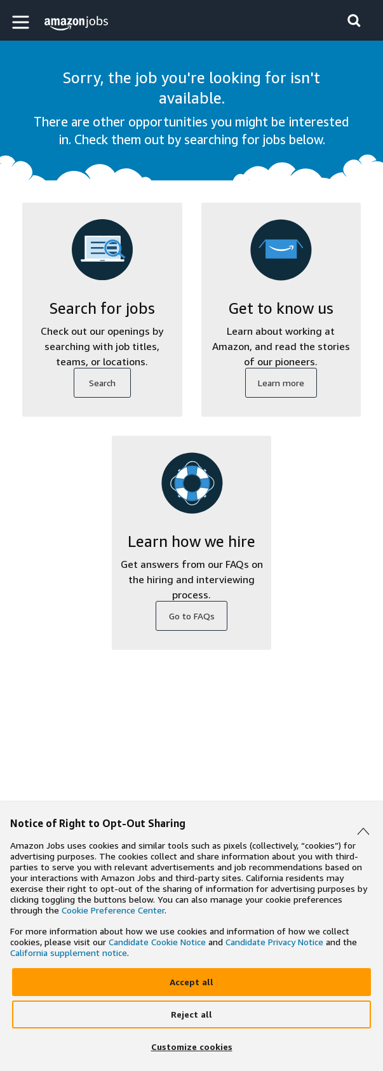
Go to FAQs (192, 615)
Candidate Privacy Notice (274, 941)
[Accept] (191, 982)
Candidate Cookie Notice (157, 941)
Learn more (281, 382)
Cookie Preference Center (113, 910)
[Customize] (191, 1047)
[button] (22, 22)
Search (102, 382)
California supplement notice (68, 952)
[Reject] (191, 1014)
